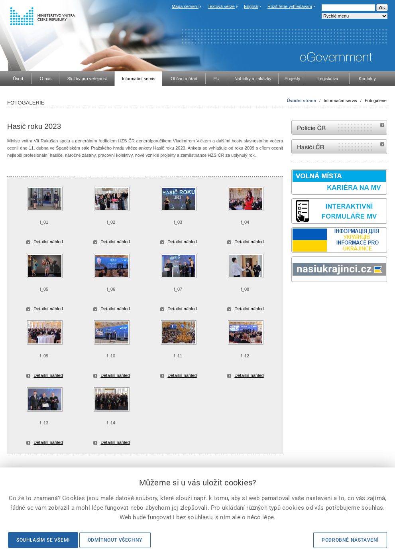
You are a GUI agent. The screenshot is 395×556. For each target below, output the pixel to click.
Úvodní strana (301, 100)
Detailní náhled (48, 241)
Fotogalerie (376, 100)
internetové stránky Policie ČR (339, 127)
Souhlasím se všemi (43, 540)
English (251, 6)
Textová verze (221, 6)
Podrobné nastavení (350, 540)
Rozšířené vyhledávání (289, 6)
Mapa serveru (185, 6)
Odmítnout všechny (115, 540)
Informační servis (340, 100)
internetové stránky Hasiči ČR (339, 146)
